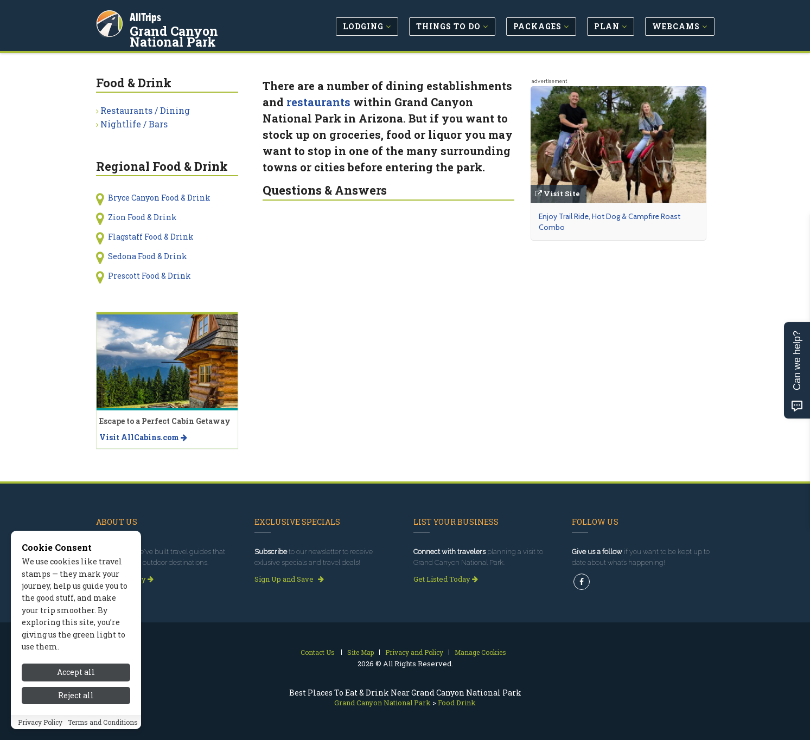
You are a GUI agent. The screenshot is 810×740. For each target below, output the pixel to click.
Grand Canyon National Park (204, 34)
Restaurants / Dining (145, 110)
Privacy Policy (40, 722)
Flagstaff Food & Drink (151, 236)
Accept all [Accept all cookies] (76, 672)
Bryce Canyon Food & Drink (159, 197)
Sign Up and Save (289, 579)
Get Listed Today (445, 579)
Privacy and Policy (414, 652)
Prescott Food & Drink (149, 276)
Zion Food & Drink (142, 217)
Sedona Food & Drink (147, 256)
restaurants (318, 102)
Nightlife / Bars (134, 124)
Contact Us (318, 652)
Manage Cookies (480, 652)
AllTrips (147, 15)
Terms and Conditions (103, 722)
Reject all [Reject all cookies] (76, 695)
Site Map (360, 652)
